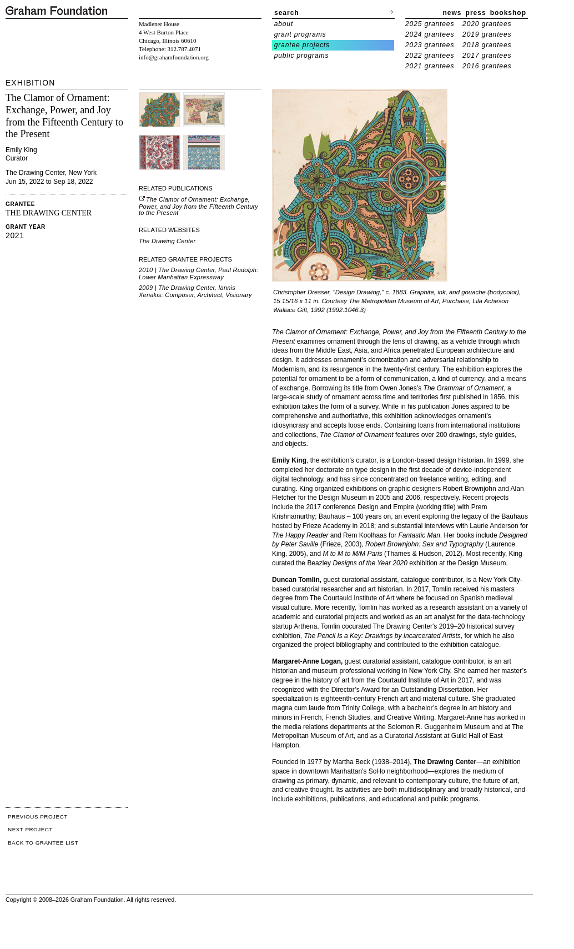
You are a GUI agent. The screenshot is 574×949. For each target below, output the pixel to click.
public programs (301, 55)
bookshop (508, 13)
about (284, 24)
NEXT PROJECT (30, 829)
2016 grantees (486, 66)
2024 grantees (429, 34)
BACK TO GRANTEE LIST (43, 843)
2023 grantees (429, 45)
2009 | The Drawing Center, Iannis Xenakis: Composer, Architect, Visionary (195, 291)
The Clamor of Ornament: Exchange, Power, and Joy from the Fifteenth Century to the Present (198, 206)
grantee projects (302, 45)
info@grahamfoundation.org (174, 57)
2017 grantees (486, 55)
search (286, 13)
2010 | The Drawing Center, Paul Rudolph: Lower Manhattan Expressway (198, 273)
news (452, 13)
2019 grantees (486, 34)
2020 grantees (486, 24)
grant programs (300, 34)
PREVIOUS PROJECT (38, 817)
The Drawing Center (167, 241)
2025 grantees (429, 24)
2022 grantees (429, 55)
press (476, 13)
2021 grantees (429, 66)
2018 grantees (486, 45)
